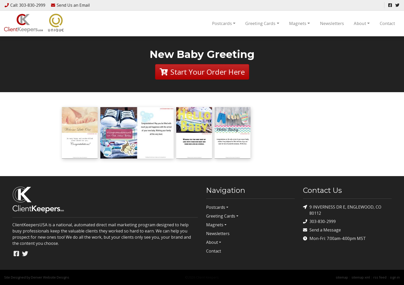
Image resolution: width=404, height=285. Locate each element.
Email (70, 5)
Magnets (297, 23)
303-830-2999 (319, 221)
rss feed (379, 277)
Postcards (222, 23)
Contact (387, 23)
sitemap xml (360, 277)
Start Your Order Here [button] (202, 72)
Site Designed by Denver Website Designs (36, 277)
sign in (395, 277)
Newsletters (332, 23)
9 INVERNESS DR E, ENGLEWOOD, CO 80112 (342, 210)
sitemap (342, 277)
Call (25, 5)
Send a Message (322, 230)
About (360, 23)
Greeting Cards (260, 23)
